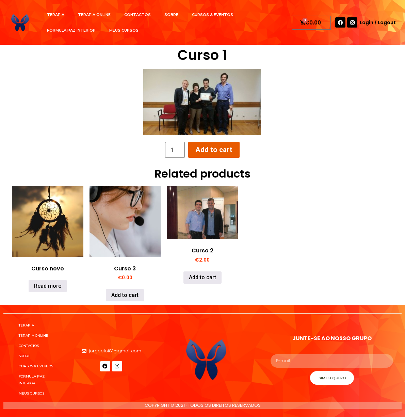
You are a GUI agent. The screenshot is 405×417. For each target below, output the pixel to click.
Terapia (55, 14)
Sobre (171, 14)
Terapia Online (94, 14)
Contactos (137, 14)
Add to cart (213, 150)
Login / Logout (378, 22)
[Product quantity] (175, 150)
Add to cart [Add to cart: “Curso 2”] (202, 277)
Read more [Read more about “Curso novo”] (47, 286)
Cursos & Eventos (212, 14)
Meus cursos (124, 30)
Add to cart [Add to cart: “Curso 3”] (125, 295)
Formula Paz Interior (71, 30)
